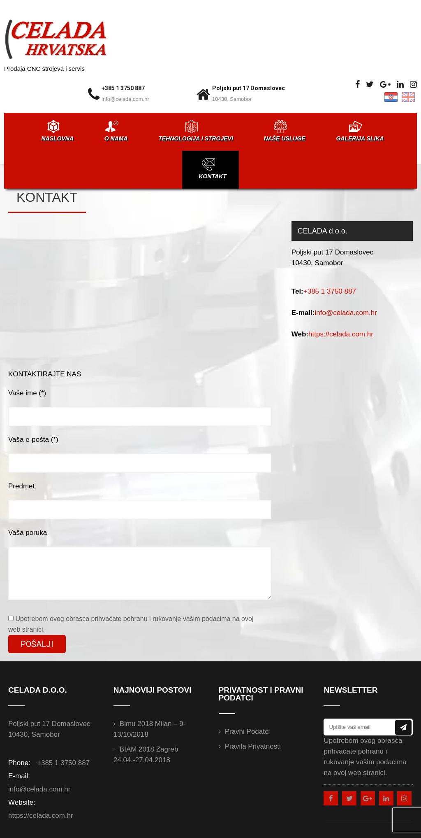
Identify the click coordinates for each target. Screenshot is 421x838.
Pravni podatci (247, 731)
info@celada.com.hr (125, 99)
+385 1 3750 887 (123, 88)
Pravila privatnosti (253, 746)
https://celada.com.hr (340, 334)
